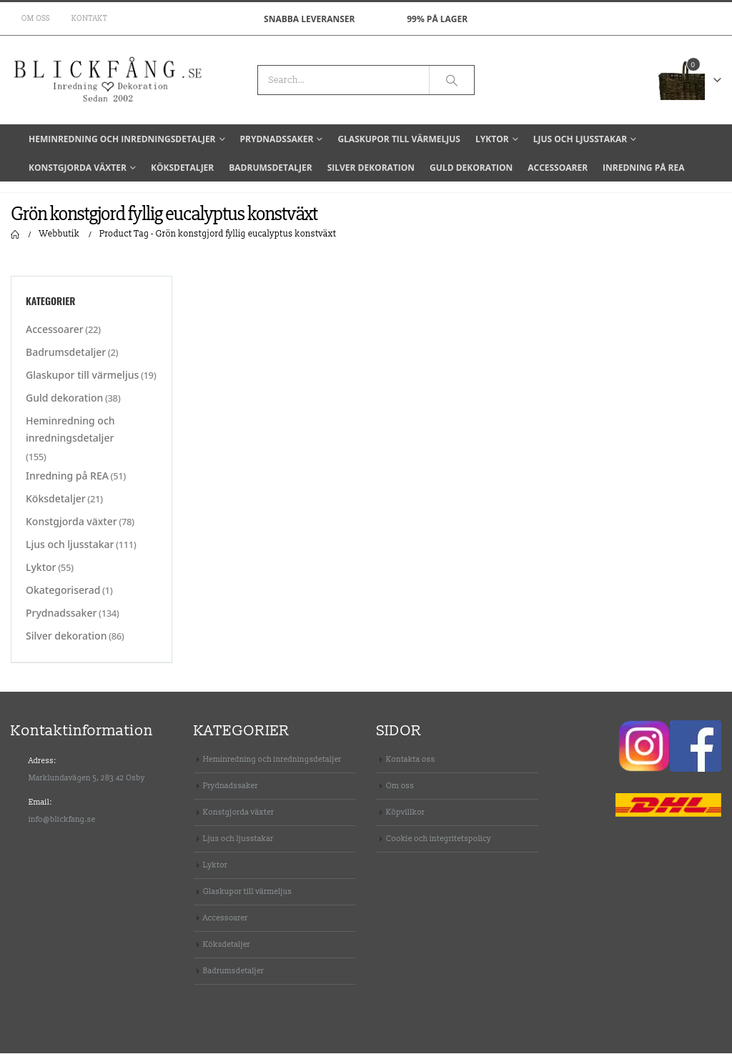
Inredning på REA (643, 167)
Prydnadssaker (277, 139)
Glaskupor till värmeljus (398, 139)
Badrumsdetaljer (270, 167)
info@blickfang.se (62, 820)
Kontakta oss (410, 760)
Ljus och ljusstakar (580, 139)
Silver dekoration (371, 167)
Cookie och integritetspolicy (438, 839)
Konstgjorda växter (78, 167)
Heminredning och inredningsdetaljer (122, 139)
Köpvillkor (405, 812)
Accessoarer (558, 167)
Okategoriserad (63, 591)
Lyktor (492, 139)
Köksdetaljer (182, 167)
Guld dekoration (471, 167)
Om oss (35, 18)
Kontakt (89, 18)
